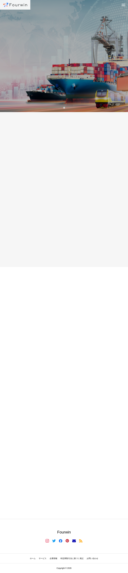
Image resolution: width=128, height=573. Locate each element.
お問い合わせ (92, 558)
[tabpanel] (64, 56)
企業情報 (53, 558)
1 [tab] (64, 107)
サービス (42, 558)
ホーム (33, 558)
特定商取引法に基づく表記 (71, 558)
